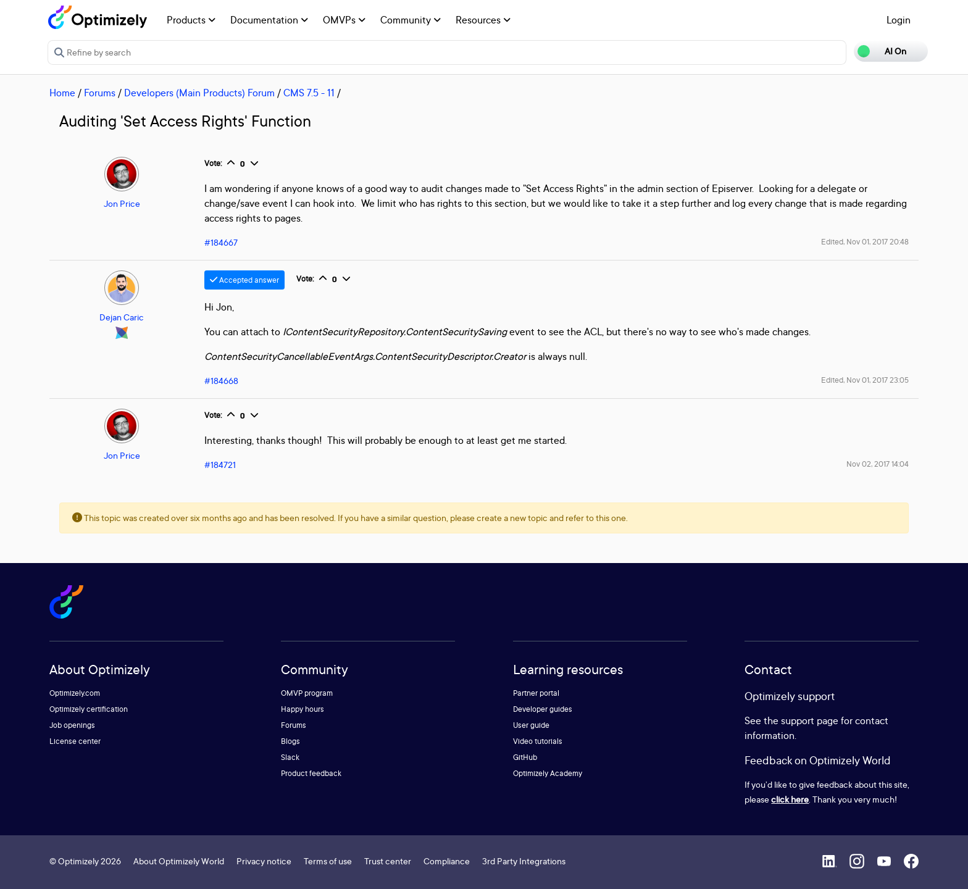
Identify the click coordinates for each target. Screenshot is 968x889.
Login (899, 20)
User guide (531, 725)
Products (191, 20)
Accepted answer (244, 280)
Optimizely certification (88, 709)
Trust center (387, 861)
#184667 (221, 242)
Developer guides (542, 709)
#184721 (220, 464)
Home (62, 92)
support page (809, 720)
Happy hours (302, 709)
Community (410, 20)
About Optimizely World (178, 861)
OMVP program (307, 693)
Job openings (72, 725)
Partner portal (536, 693)
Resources (483, 20)
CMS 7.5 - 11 (309, 92)
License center (75, 741)
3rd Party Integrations (523, 861)
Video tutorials (537, 741)
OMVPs (344, 20)
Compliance (447, 861)
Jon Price (122, 203)
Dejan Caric (121, 317)
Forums (99, 92)
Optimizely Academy (547, 773)
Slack (290, 757)
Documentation (269, 20)
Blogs (290, 741)
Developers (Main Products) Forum (199, 92)
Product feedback (311, 773)
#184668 (221, 380)
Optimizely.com (74, 693)
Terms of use (328, 861)
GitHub (525, 757)
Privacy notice (263, 861)
